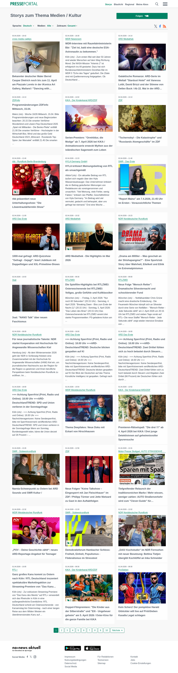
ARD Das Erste (19, 218)
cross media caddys (22, 39)
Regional (129, 4)
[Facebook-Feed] (160, 26)
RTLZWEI (70, 280)
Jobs (132, 660)
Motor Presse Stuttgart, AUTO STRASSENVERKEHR (144, 452)
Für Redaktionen (106, 656)
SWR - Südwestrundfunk (24, 452)
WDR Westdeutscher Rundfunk (81, 391)
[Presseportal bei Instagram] (34, 656)
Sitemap (102, 663)
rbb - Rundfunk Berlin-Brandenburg (29, 161)
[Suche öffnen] (157, 4)
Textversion (103, 660)
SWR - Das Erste (127, 161)
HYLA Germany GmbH (77, 161)
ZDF (121, 100)
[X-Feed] (155, 26)
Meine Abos (142, 4)
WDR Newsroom (74, 39)
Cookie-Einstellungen (140, 663)
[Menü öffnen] (165, 4)
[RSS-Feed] (164, 26)
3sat (14, 280)
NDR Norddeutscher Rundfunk (133, 218)
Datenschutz (71, 663)
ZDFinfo (16, 100)
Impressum (70, 656)
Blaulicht (118, 4)
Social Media (71, 666)
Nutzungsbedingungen (75, 660)
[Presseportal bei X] (30, 657)
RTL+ (15, 570)
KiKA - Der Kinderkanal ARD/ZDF (82, 100)
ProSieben (124, 570)
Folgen (142, 16)
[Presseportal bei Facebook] (26, 657)
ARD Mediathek (126, 39)
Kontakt (134, 656)
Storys (108, 4)
